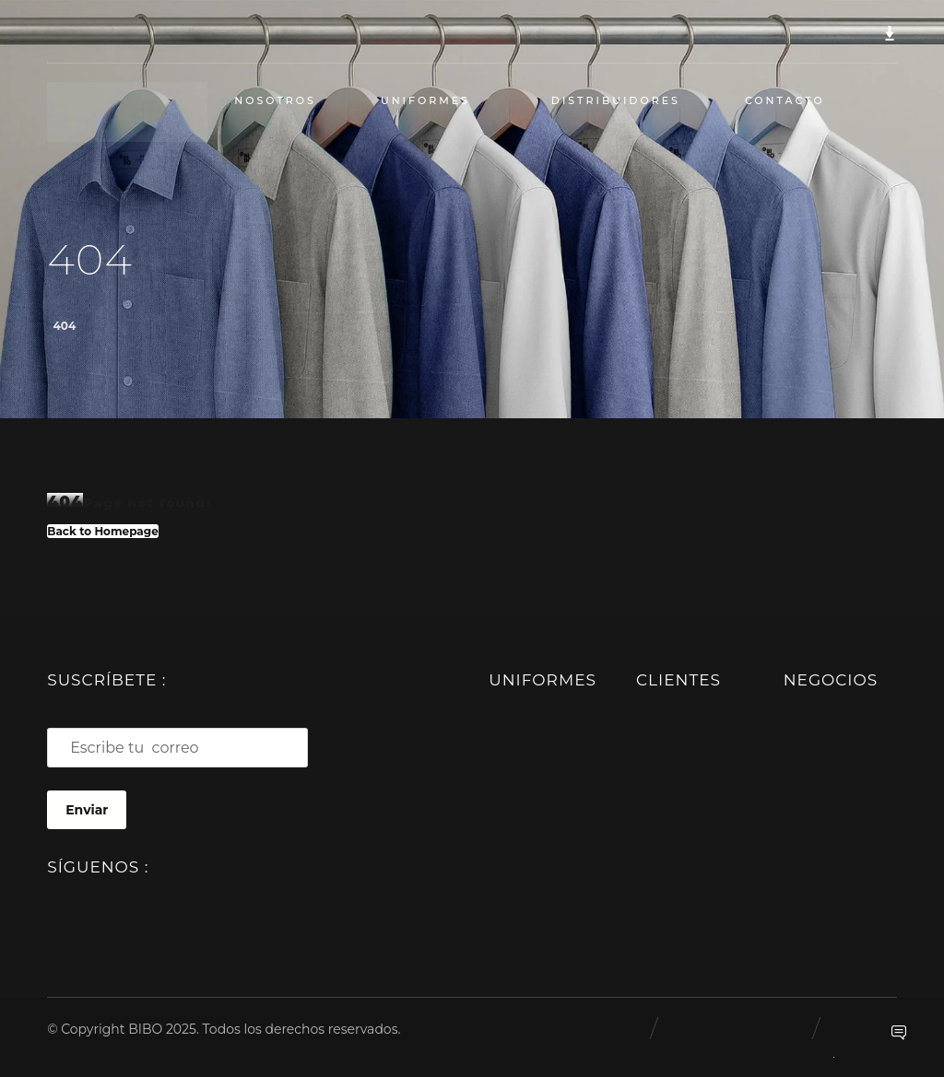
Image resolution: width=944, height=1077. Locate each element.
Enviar (86, 810)
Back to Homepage (103, 531)
